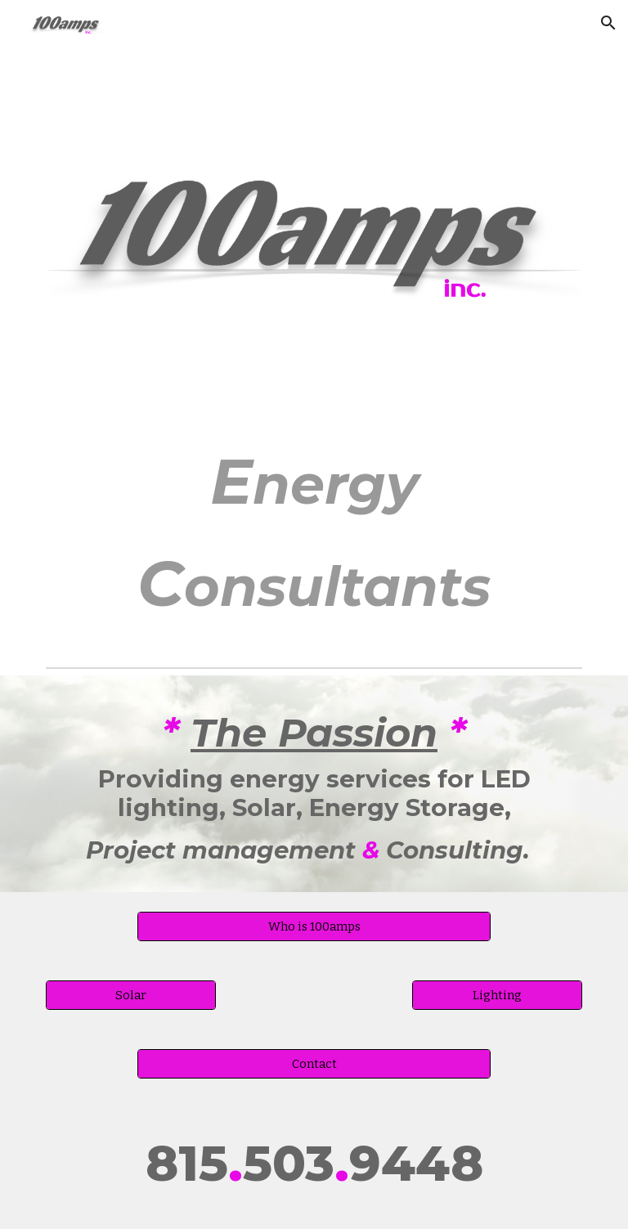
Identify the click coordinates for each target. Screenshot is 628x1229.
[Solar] (130, 995)
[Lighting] (497, 995)
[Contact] (313, 1063)
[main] (313, 531)
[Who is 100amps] (313, 926)
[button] (608, 23)
